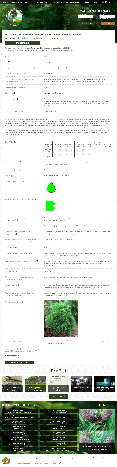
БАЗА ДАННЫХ (58, 2)
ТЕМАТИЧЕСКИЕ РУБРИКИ (20, 2)
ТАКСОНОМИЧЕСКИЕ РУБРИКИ (41, 2)
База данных (9, 38)
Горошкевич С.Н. (37, 48)
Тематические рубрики (34, 458)
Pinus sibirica (54, 38)
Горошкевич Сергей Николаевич (54, 93)
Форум (95, 458)
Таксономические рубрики (55, 458)
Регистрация (106, 458)
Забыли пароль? (104, 18)
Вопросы (85, 458)
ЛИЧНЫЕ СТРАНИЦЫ (72, 2)
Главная (19, 458)
